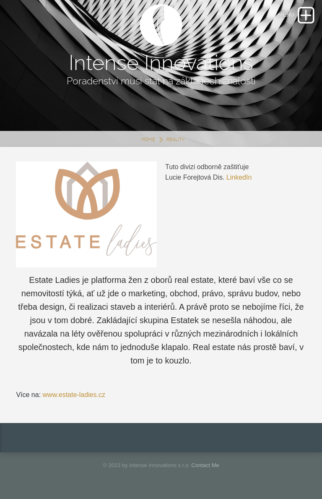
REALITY (175, 139)
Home (148, 139)
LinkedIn (239, 177)
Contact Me (205, 465)
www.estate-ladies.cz (74, 394)
